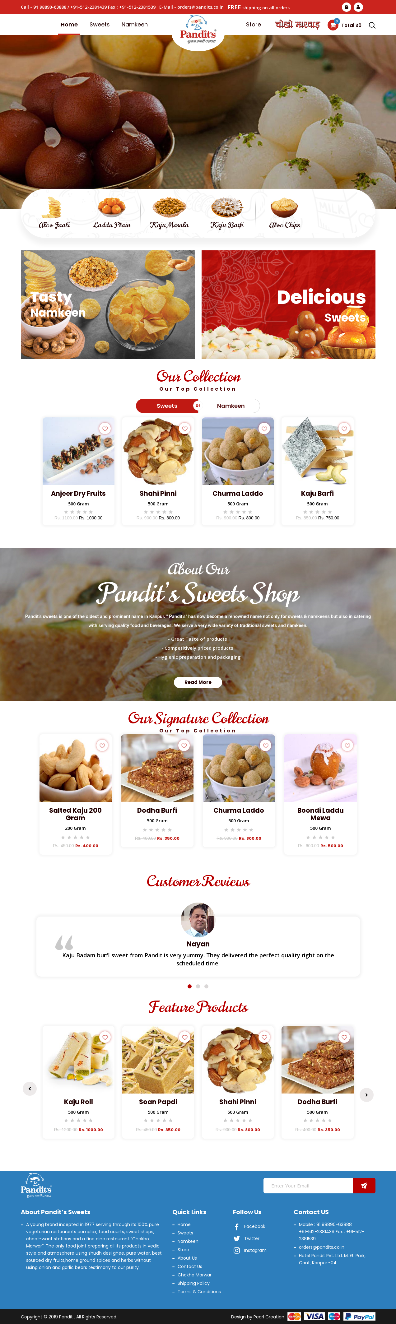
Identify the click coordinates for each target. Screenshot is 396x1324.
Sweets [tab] (167, 406)
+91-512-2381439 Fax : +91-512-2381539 (113, 7)
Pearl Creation (269, 1317)
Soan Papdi (158, 1101)
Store (253, 24)
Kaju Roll (78, 1101)
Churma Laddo (237, 493)
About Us (187, 1258)
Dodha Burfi (157, 810)
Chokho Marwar (195, 1275)
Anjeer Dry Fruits (78, 493)
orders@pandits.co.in (200, 7)
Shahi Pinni (158, 493)
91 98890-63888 (49, 7)
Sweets (100, 24)
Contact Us (190, 1266)
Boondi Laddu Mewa (320, 814)
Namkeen (135, 24)
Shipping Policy (194, 1283)
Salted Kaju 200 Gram (75, 814)
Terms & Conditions (199, 1292)
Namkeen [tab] (231, 406)
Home (69, 24)
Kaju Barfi (317, 493)
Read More (198, 126)
